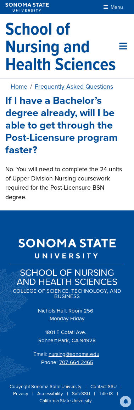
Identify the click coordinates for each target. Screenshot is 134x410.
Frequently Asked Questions (74, 86)
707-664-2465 (76, 362)
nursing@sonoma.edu (74, 354)
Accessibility (50, 393)
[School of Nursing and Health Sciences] (62, 46)
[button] (125, 401)
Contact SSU (104, 386)
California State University (65, 400)
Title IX (106, 393)
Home (19, 86)
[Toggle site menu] (123, 46)
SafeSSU (81, 393)
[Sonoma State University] (27, 7)
